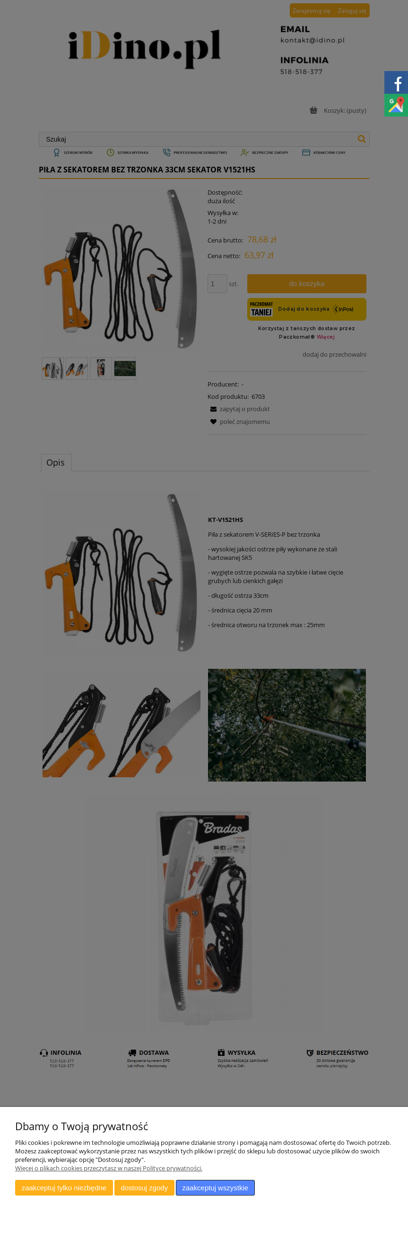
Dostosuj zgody (144, 1188)
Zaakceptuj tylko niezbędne (64, 1188)
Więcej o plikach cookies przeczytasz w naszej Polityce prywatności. (108, 1168)
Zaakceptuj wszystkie (215, 1188)
